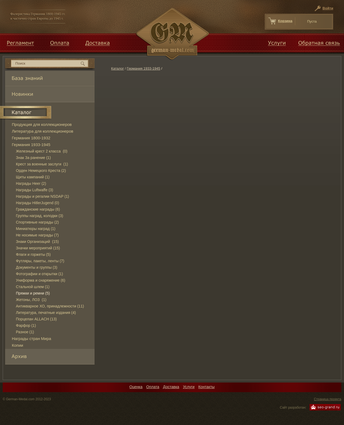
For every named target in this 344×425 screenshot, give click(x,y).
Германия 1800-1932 (31, 138)
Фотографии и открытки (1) (39, 274)
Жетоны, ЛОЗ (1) (31, 300)
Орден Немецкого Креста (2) (41, 170)
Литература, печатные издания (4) (46, 312)
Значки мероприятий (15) (38, 248)
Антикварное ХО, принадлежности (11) (50, 306)
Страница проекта (327, 399)
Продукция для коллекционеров (42, 124)
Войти (327, 8)
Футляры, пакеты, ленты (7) (40, 261)
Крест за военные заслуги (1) (42, 164)
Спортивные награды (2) (37, 222)
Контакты (206, 387)
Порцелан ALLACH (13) (36, 319)
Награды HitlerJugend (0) (37, 203)
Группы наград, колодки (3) (39, 216)
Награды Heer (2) (31, 183)
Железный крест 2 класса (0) (41, 151)
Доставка (171, 387)
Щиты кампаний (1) (33, 177)
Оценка (136, 387)
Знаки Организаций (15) (37, 241)
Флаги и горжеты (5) (33, 254)
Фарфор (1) (26, 325)
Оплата (152, 387)
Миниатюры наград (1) (35, 228)
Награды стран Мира (31, 338)
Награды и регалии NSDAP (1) (42, 196)
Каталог (117, 68)
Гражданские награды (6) (38, 209)
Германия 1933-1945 (143, 68)
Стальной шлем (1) (33, 287)
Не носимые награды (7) (37, 235)
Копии (17, 345)
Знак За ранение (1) (33, 157)
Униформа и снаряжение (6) (40, 280)
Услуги (188, 387)
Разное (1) (25, 332)
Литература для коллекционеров (42, 131)
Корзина (285, 21)
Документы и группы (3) (36, 267)
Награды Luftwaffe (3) (34, 190)
